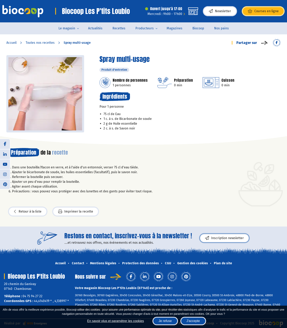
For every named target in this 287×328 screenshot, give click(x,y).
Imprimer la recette (75, 212)
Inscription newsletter (224, 238)
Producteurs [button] (144, 28)
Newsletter (220, 11)
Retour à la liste (27, 212)
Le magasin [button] (66, 28)
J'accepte (193, 321)
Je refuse (165, 321)
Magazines (174, 28)
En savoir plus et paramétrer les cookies (115, 321)
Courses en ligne (263, 11)
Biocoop (198, 28)
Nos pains (221, 28)
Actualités (95, 28)
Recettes (118, 28)
